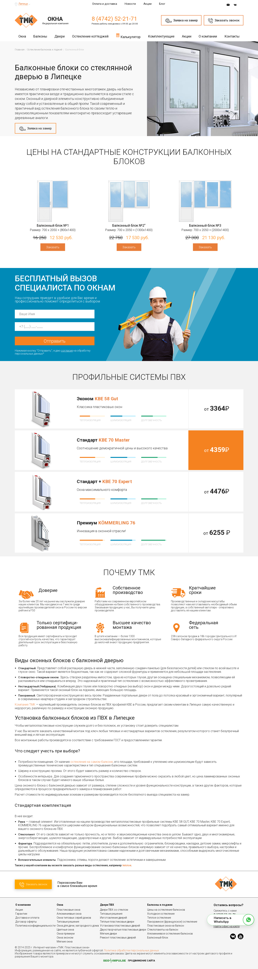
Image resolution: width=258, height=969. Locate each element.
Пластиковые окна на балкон (165, 925)
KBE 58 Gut (106, 398)
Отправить (54, 341)
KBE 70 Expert (117, 481)
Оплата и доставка (104, 3)
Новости (130, 3)
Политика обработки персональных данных (131, 950)
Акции (147, 3)
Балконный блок (157, 937)
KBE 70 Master (114, 440)
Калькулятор (128, 36)
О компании (208, 36)
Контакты (232, 36)
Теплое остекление (159, 917)
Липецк (23, 3)
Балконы (40, 36)
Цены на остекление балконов (166, 909)
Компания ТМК (25, 704)
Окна (22, 36)
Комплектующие (161, 36)
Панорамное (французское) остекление (172, 921)
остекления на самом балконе (91, 762)
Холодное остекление (161, 913)
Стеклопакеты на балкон (162, 929)
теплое (126, 865)
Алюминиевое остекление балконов (170, 933)
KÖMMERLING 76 (116, 523)
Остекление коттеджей (90, 36)
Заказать (52, 247)
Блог (162, 3)
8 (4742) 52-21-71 (114, 18)
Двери (59, 36)
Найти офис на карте (227, 926)
